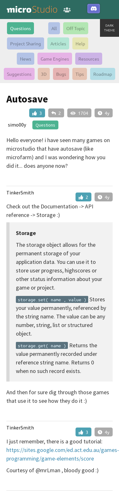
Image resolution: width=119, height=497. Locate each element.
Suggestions (19, 74)
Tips (80, 74)
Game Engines (55, 59)
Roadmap (102, 74)
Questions (20, 28)
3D (44, 74)
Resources (88, 59)
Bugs (61, 74)
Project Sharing (25, 43)
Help (80, 43)
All (54, 28)
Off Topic (75, 28)
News (25, 59)
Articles (58, 43)
